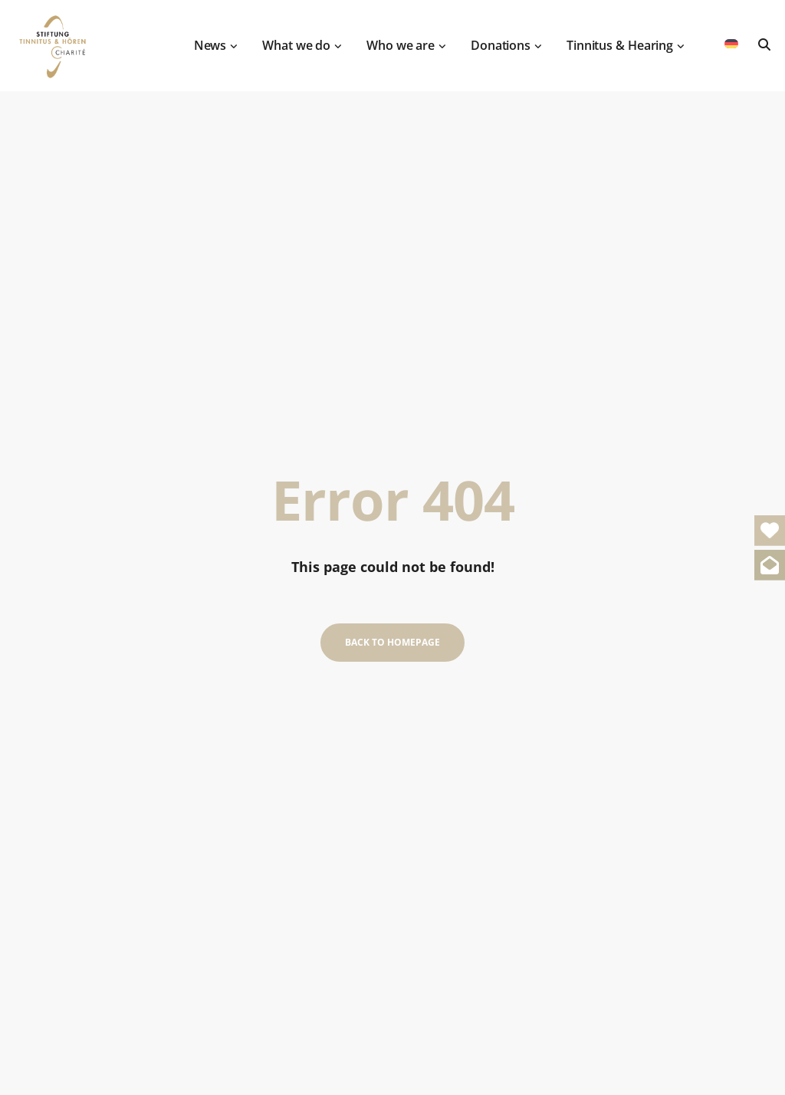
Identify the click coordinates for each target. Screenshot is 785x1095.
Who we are (408, 39)
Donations (508, 39)
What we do (304, 39)
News (218, 39)
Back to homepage (392, 642)
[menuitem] (731, 37)
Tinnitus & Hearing (627, 39)
